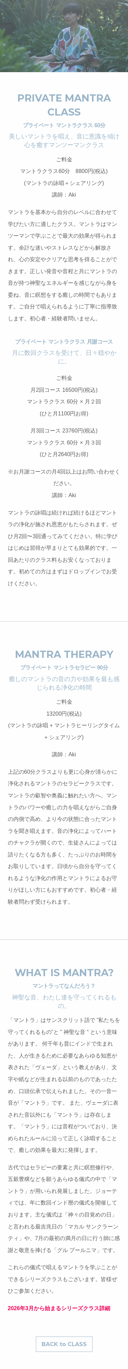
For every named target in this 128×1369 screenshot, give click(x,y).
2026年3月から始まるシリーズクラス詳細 (59, 1308)
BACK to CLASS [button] (64, 1344)
